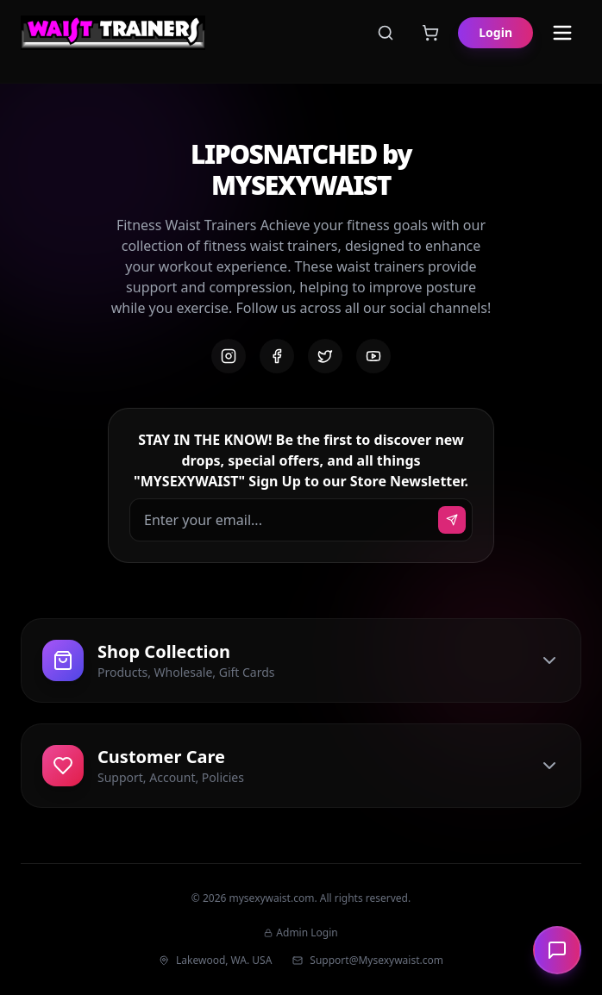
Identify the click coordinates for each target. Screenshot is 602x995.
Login (495, 32)
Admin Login (300, 933)
